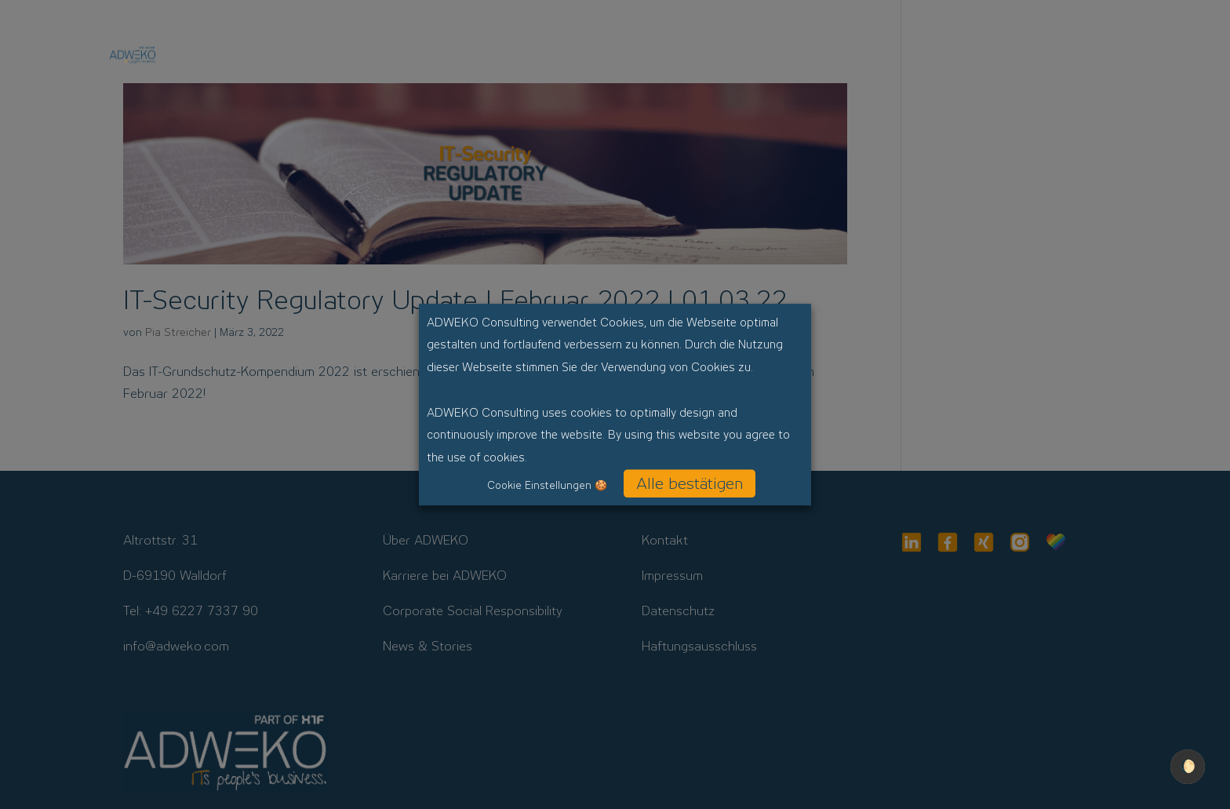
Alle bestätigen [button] (689, 483)
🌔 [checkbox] (1187, 766)
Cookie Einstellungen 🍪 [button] (547, 485)
